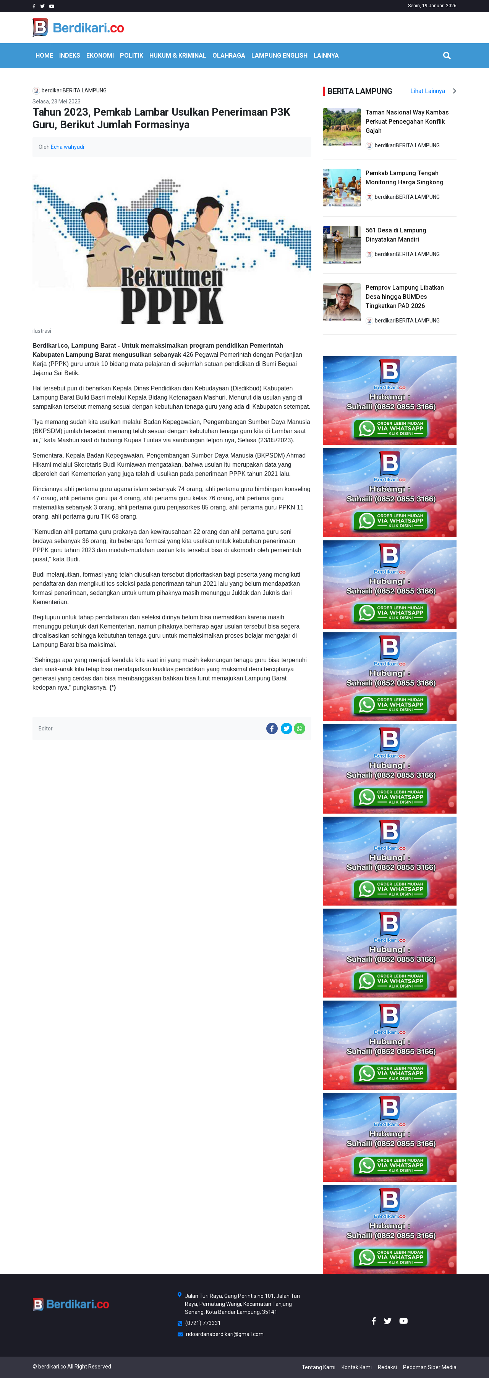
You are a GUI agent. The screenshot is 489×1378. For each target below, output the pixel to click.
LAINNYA (326, 55)
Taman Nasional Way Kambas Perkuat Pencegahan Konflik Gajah (407, 121)
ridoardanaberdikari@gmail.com (221, 1334)
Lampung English (279, 55)
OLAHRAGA (228, 55)
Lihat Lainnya (433, 91)
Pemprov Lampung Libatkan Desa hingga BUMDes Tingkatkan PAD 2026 (405, 296)
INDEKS (69, 55)
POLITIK (131, 55)
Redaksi (387, 1367)
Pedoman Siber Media (430, 1367)
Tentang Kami (318, 1367)
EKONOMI (100, 55)
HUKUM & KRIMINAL (177, 55)
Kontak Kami (357, 1367)
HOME (44, 55)
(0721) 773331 (199, 1323)
